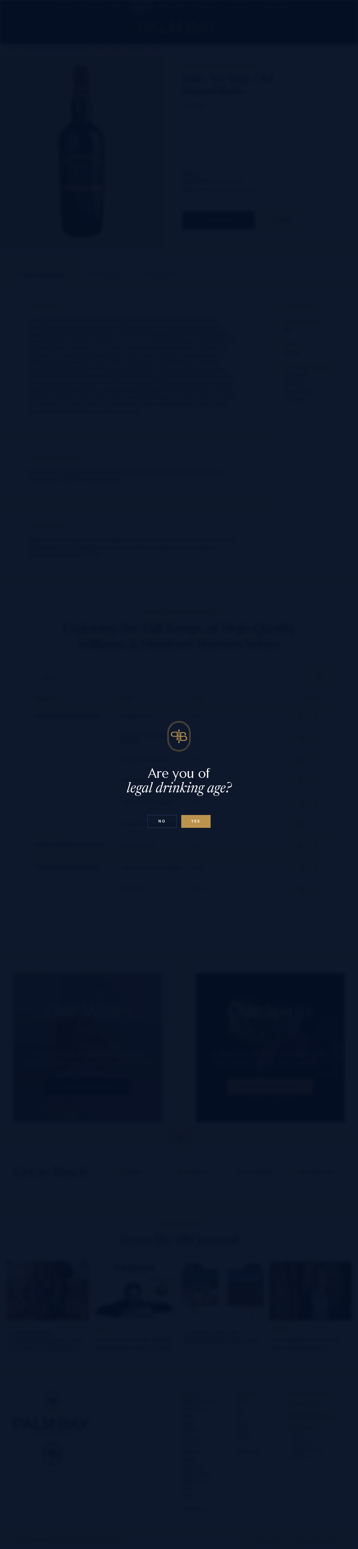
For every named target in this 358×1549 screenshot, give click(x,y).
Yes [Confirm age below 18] (196, 821)
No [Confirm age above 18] (162, 821)
